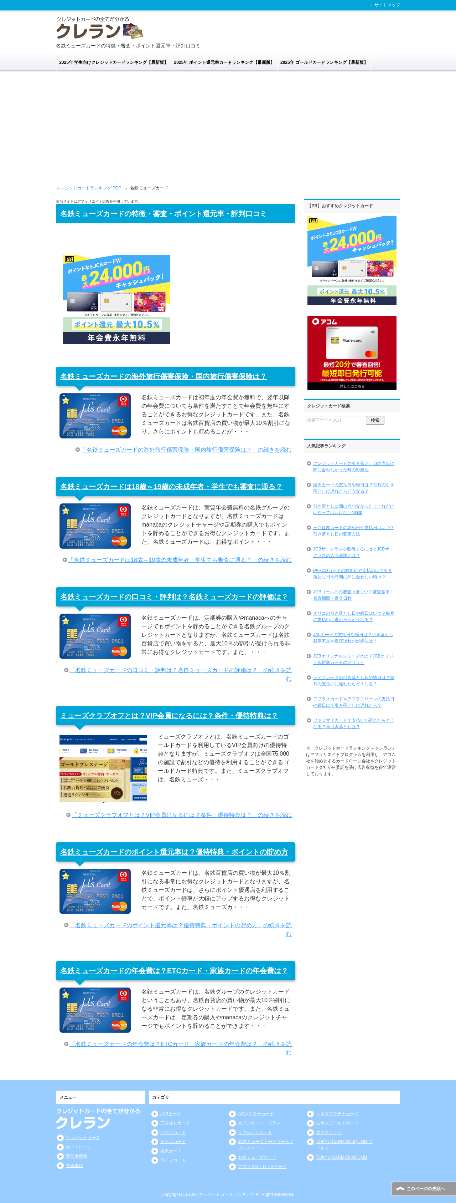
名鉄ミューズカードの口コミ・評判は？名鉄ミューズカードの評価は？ (174, 597)
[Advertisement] (228, 126)
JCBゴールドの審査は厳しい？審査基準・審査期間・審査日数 (353, 595)
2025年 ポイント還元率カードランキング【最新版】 (224, 62)
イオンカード (173, 1141)
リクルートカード (255, 1132)
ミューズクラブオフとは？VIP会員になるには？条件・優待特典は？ (169, 716)
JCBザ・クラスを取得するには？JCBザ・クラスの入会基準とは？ (353, 552)
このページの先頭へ (425, 1188)
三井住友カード (175, 1123)
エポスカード (329, 1132)
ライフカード (173, 1160)
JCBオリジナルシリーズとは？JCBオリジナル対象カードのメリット (353, 659)
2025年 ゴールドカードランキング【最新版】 (324, 62)
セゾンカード (173, 1132)
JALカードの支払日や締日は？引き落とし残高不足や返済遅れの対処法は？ (353, 638)
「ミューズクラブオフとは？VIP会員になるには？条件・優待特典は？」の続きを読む (182, 815)
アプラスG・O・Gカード (262, 1166)
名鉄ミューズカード (257, 1157)
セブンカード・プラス (259, 1123)
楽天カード (171, 1150)
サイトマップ (387, 4)
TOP (88, 188)
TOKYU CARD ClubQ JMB (341, 1157)
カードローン (79, 1146)
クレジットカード (83, 1137)
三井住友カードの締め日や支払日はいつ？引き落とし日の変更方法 (353, 531)
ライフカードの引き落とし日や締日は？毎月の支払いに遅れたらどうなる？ (353, 680)
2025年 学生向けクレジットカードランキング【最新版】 (113, 62)
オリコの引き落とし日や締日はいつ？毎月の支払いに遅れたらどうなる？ (353, 616)
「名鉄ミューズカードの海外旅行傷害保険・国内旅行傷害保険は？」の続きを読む (186, 450)
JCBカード (170, 1113)
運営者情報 (76, 1156)
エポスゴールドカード (337, 1123)
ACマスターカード (256, 1113)
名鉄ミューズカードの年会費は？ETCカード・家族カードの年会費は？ (174, 971)
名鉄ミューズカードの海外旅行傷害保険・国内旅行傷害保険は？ (163, 376)
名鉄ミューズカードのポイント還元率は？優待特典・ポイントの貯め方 (174, 852)
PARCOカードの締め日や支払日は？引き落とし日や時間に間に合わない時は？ (352, 573)
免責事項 (74, 1165)
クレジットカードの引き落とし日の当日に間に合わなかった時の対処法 (353, 466)
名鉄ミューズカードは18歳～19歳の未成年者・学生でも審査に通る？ (171, 487)
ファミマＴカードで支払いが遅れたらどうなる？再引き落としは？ (353, 723)
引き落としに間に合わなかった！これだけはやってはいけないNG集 (353, 509)
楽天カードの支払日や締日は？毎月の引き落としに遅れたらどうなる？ (353, 488)
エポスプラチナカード (337, 1113)
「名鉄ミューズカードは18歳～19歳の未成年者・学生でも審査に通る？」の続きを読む (180, 560)
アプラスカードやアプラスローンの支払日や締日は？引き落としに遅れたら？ (353, 702)
